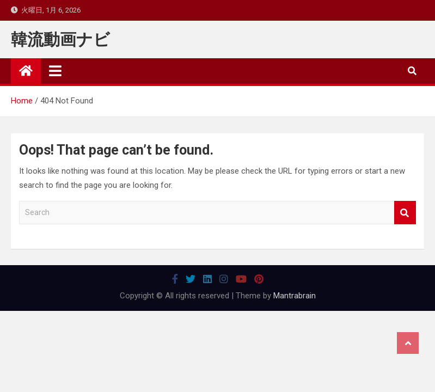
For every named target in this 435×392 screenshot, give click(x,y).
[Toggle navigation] (55, 70)
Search (405, 212)
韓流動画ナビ (60, 39)
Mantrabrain (294, 296)
